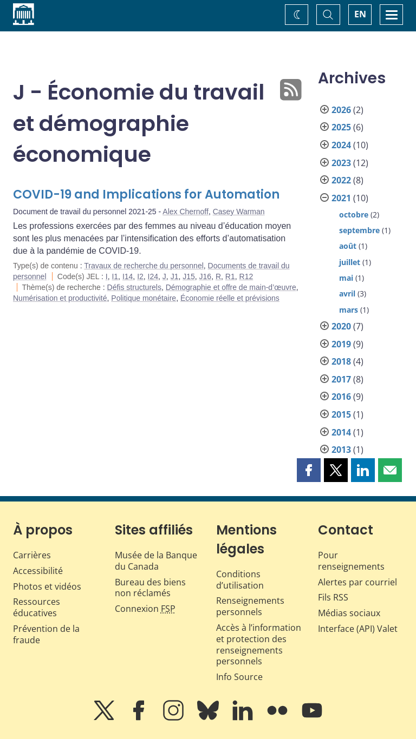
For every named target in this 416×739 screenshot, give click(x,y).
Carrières (32, 555)
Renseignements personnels (250, 606)
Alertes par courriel (357, 582)
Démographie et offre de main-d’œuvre (231, 287)
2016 (341, 397)
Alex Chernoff (185, 211)
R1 (230, 276)
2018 (341, 361)
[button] (309, 470)
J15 (189, 276)
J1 (175, 276)
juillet (349, 262)
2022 (341, 180)
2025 (341, 127)
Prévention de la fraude (46, 634)
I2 (140, 276)
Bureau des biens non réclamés (150, 587)
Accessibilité (38, 571)
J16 (205, 276)
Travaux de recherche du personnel (144, 265)
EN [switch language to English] (360, 14)
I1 (115, 276)
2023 (341, 163)
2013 (341, 450)
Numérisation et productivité (60, 298)
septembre (359, 230)
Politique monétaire (143, 298)
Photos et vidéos (47, 586)
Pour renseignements (351, 560)
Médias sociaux (349, 613)
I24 (153, 276)
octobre (353, 214)
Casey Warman (239, 211)
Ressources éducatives (36, 607)
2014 (341, 432)
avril (347, 293)
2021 (341, 198)
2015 (341, 414)
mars (348, 310)
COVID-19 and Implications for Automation (146, 194)
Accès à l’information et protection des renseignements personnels (258, 644)
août (347, 246)
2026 (341, 110)
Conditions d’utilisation (240, 579)
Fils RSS (333, 597)
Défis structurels (134, 287)
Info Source (239, 677)
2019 (341, 344)
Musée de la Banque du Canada (156, 560)
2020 (341, 326)
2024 (341, 145)
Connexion (145, 609)
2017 (341, 379)
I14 (127, 276)
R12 (246, 276)
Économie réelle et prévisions (230, 298)
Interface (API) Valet (358, 629)
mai (346, 278)
